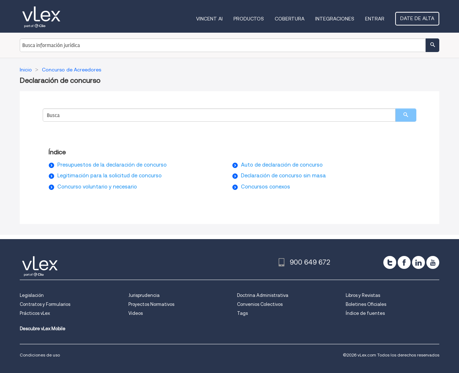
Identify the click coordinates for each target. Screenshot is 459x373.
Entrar (374, 19)
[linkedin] (418, 262)
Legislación (32, 295)
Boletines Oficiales (366, 304)
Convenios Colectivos (260, 304)
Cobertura (289, 19)
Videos (135, 313)
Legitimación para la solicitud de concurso (109, 175)
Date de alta (417, 18)
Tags (242, 313)
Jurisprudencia (144, 295)
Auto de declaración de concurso (282, 165)
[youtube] (432, 262)
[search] (405, 115)
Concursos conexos (265, 187)
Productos (248, 19)
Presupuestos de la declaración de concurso (112, 165)
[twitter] (389, 262)
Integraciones (334, 19)
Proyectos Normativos (151, 304)
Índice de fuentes (365, 313)
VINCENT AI (209, 19)
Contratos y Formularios (45, 304)
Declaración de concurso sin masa (283, 175)
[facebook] (404, 262)
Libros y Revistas (363, 295)
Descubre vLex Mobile (42, 328)
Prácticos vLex (35, 313)
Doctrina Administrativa (262, 295)
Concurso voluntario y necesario (97, 187)
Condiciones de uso (40, 355)
